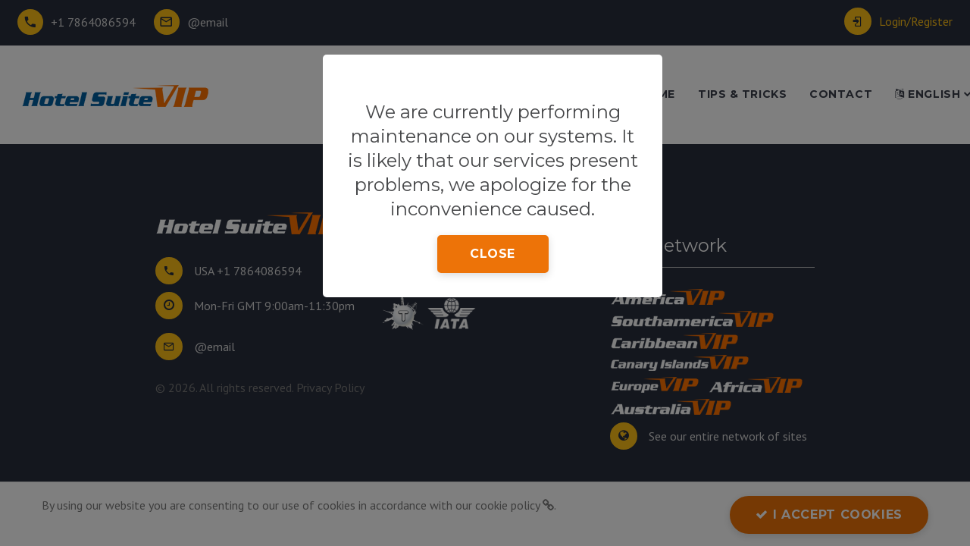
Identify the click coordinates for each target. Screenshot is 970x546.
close (492, 253)
